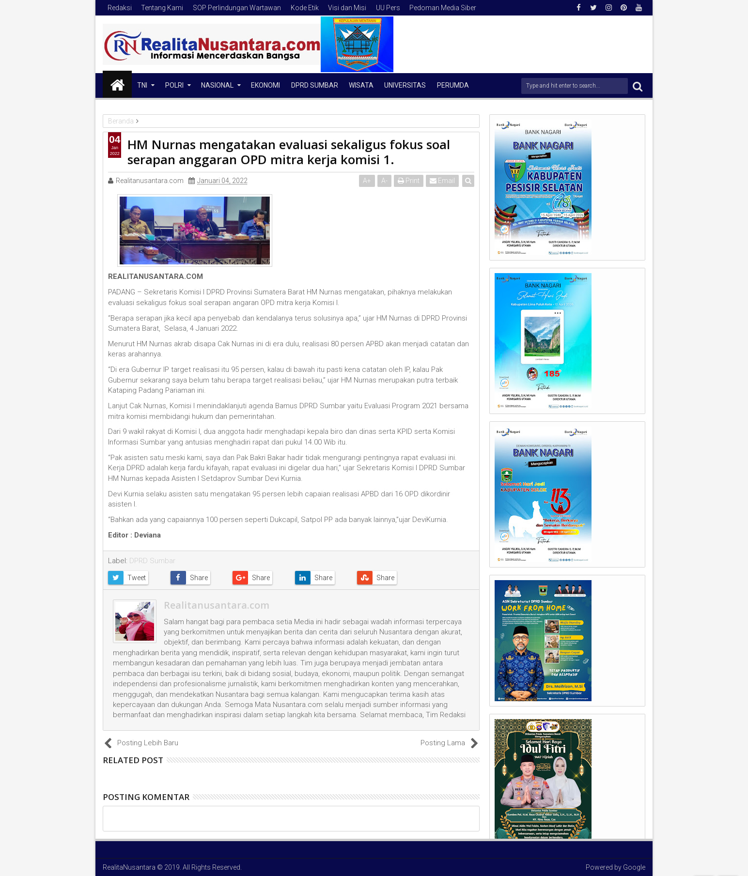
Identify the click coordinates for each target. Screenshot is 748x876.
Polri (174, 85)
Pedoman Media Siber (442, 8)
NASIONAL (217, 85)
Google (634, 867)
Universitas (405, 85)
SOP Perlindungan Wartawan (237, 8)
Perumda (453, 85)
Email (442, 180)
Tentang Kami (162, 8)
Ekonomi (265, 85)
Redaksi (120, 8)
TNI (142, 85)
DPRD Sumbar (314, 85)
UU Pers (388, 8)
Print (409, 180)
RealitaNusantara (129, 867)
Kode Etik (305, 8)
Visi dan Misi (347, 8)
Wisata (361, 85)
